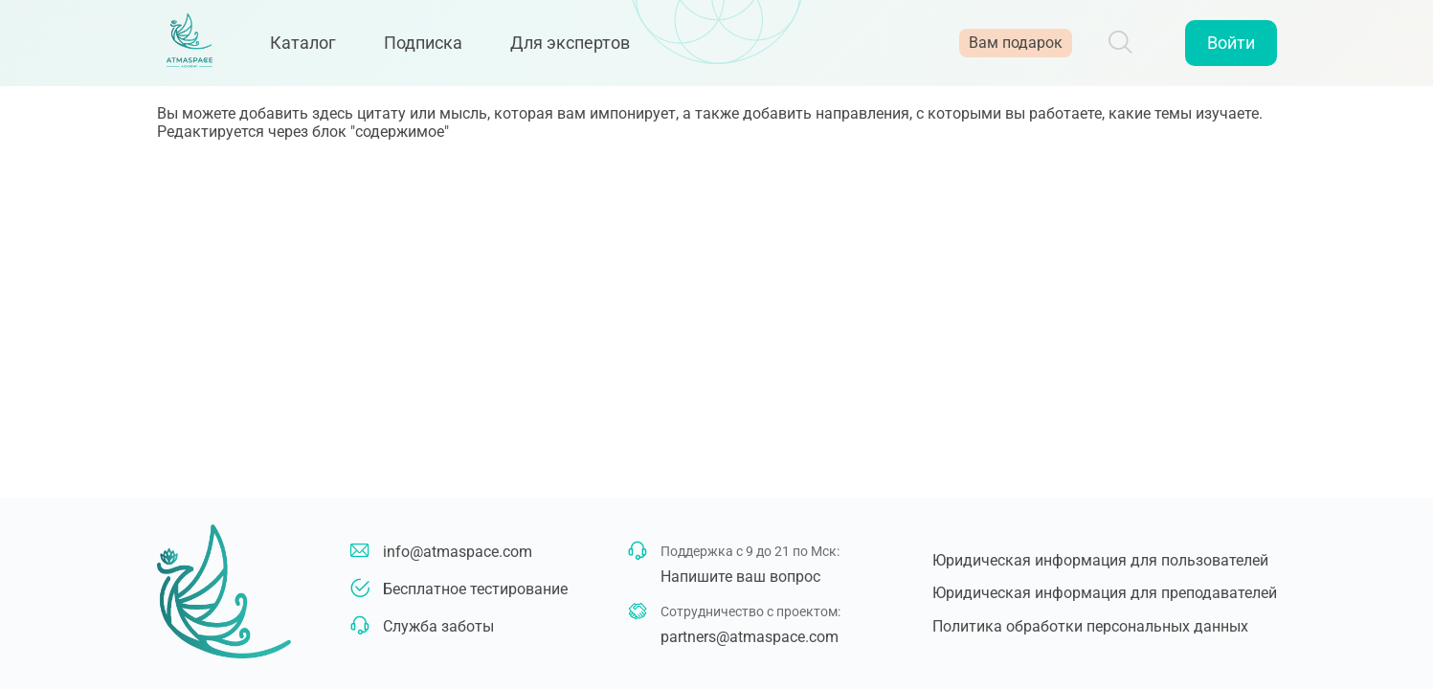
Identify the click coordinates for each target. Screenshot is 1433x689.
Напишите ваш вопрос (740, 576)
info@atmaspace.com (457, 552)
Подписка (439, 50)
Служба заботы (438, 626)
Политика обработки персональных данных (1090, 626)
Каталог (319, 50)
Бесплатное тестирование (475, 589)
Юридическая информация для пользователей (1100, 560)
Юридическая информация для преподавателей (1104, 593)
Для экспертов (586, 50)
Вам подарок (1016, 50)
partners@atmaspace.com (750, 637)
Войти (1231, 50)
